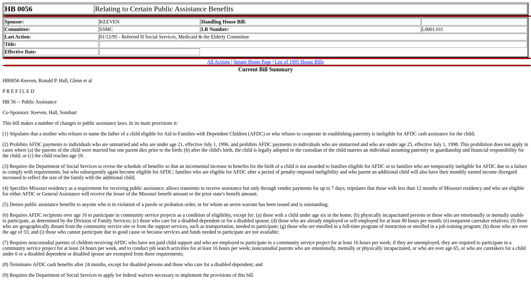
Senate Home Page (252, 61)
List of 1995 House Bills (299, 61)
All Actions (218, 61)
